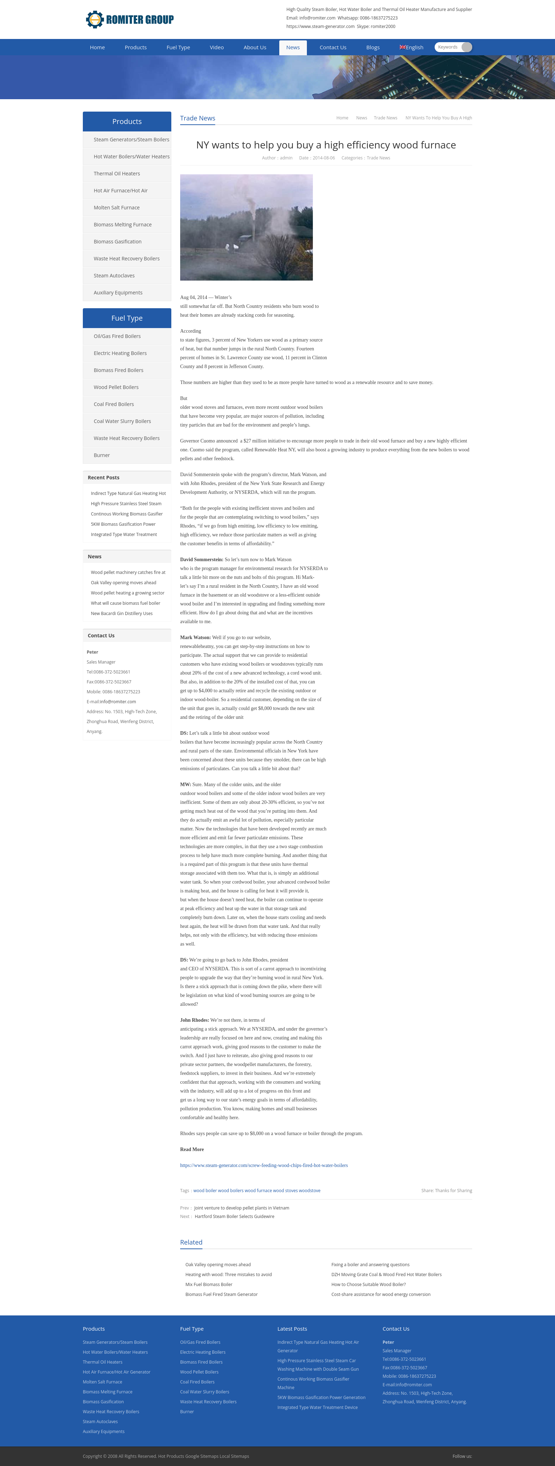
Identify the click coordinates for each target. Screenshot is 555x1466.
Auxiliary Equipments (118, 292)
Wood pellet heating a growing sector (128, 593)
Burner (102, 455)
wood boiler (205, 1191)
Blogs (373, 47)
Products (136, 47)
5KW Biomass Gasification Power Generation (322, 1397)
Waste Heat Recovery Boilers (127, 258)
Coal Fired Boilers (114, 404)
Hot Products (171, 1456)
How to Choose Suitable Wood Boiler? (369, 1284)
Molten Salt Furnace (117, 207)
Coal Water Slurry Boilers (122, 421)
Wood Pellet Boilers (116, 387)
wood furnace (258, 1191)
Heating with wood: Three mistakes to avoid (228, 1275)
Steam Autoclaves (114, 275)
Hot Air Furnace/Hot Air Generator (115, 193)
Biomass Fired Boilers (118, 370)
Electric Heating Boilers (120, 353)
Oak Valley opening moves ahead (218, 1265)
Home (97, 47)
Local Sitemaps (235, 1456)
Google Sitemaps (201, 1456)
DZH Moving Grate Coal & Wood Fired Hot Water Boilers (387, 1275)
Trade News (197, 118)
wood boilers (231, 1191)
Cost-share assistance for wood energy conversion (381, 1294)
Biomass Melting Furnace (123, 224)
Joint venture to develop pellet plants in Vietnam (241, 1208)
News (293, 47)
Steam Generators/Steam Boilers (132, 139)
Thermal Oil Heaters (117, 173)
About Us (255, 47)
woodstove (310, 1191)
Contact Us (333, 47)
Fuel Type (178, 47)
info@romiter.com (317, 18)
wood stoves (285, 1191)
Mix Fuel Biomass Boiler (209, 1284)
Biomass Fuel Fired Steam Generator (221, 1294)
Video (217, 47)
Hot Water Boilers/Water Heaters (132, 156)
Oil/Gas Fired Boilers (117, 336)
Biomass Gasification (118, 241)
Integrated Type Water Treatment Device (318, 1407)
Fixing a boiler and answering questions (371, 1265)
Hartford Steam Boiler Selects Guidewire (234, 1216)
